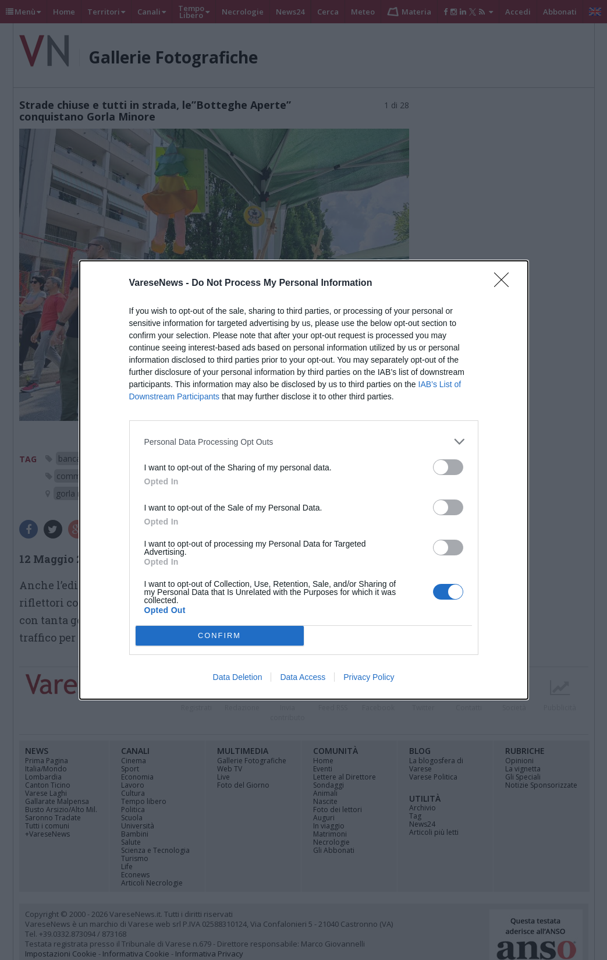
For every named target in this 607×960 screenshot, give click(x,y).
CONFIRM (220, 636)
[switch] (448, 467)
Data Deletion (237, 677)
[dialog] (304, 480)
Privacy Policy (368, 677)
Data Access (302, 677)
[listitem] (303, 441)
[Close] (505, 283)
